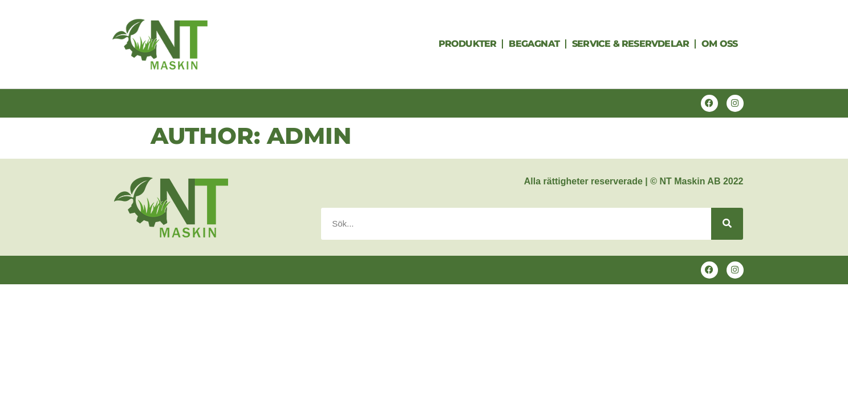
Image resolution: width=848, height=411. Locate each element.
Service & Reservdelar (630, 43)
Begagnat (534, 43)
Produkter (468, 43)
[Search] (727, 224)
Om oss (719, 43)
